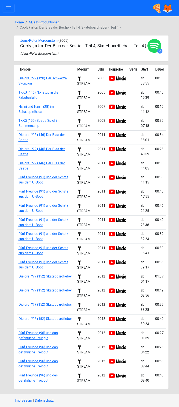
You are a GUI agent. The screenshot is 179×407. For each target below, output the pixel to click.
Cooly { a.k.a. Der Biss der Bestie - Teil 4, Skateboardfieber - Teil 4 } (83, 45)
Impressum (23, 400)
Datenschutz (44, 400)
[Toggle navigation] (9, 8)
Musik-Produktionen (44, 22)
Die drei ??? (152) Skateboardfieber (45, 276)
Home (19, 22)
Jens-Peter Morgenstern (39, 41)
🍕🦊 (162, 8)
